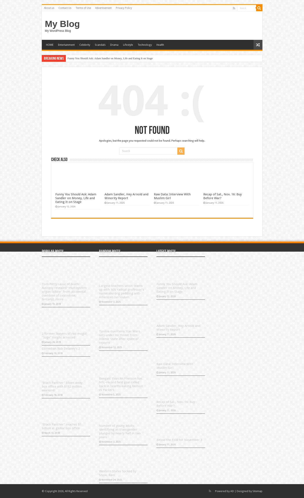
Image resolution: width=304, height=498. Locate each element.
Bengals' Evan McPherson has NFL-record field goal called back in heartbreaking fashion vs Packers (121, 384)
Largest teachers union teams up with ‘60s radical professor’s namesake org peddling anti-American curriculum (121, 291)
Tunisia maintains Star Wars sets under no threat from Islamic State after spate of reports (119, 337)
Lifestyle (128, 44)
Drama (114, 44)
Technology (145, 44)
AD (232, 491)
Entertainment (66, 44)
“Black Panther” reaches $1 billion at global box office (61, 426)
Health (160, 44)
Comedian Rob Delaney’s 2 (61, 348)
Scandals (100, 44)
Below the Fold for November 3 (179, 440)
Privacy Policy (124, 8)
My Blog (62, 24)
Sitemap (257, 491)
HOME (49, 44)
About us (49, 8)
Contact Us (64, 8)
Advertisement (103, 8)
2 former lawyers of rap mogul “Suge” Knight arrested (64, 335)
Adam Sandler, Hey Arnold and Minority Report (126, 196)
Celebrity (84, 44)
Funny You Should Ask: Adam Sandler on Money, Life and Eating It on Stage (110, 58)
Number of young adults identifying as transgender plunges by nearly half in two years (120, 431)
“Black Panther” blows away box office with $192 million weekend (62, 386)
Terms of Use (83, 8)
